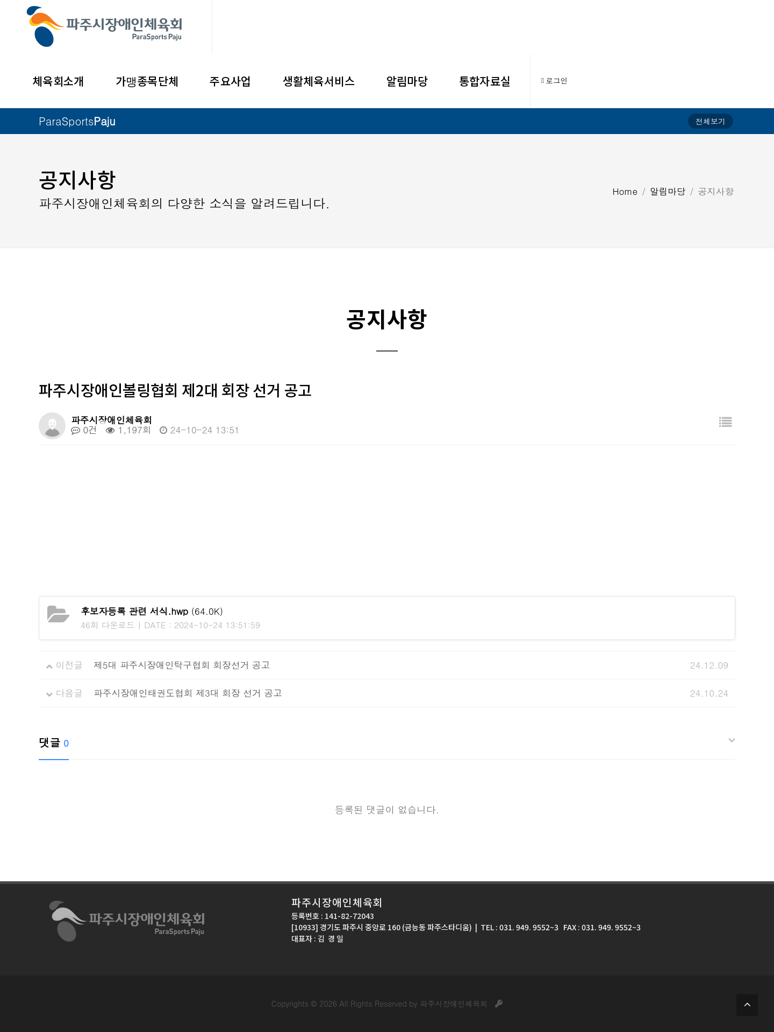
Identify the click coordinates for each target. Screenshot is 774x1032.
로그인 (554, 80)
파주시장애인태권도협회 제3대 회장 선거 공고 (188, 692)
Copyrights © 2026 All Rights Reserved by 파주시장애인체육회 (387, 1003)
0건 (84, 429)
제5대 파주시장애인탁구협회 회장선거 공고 (182, 664)
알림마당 (668, 190)
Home (625, 190)
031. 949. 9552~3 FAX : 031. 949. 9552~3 (570, 927)
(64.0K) (152, 611)
